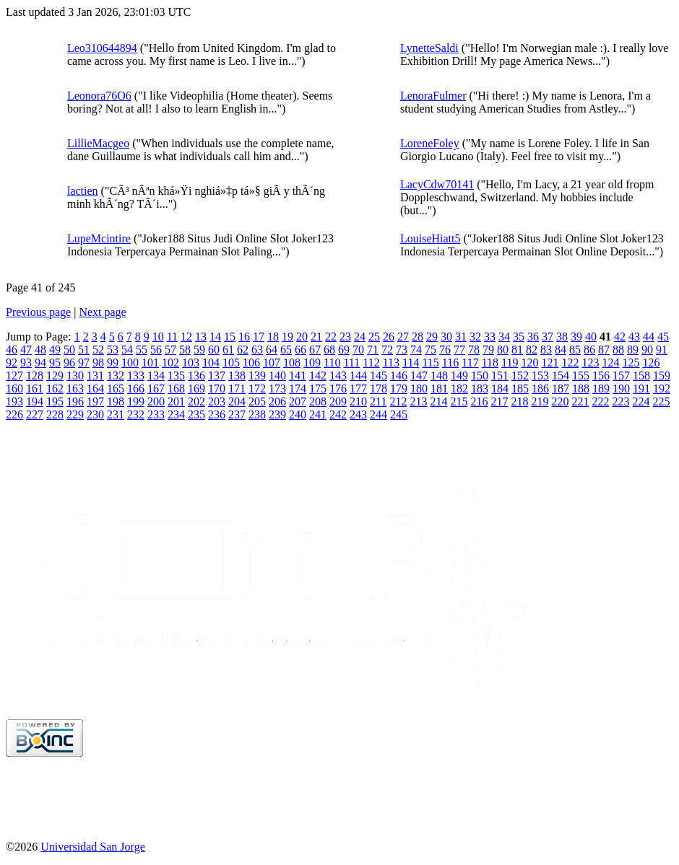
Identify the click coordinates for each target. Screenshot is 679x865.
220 (559, 401)
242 (338, 414)
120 (529, 362)
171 (237, 388)
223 (620, 401)
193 (14, 401)
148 (439, 375)
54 (127, 349)
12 (186, 336)
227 (34, 414)
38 (562, 336)
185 (520, 388)
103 (190, 362)
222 (600, 401)
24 (360, 336)
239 (277, 414)
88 (618, 349)
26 (388, 336)
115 (430, 362)
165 (115, 388)
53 (112, 349)
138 (237, 375)
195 (55, 401)
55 (141, 349)
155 (580, 375)
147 (419, 375)
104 (211, 362)
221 (580, 401)
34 (504, 336)
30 (446, 336)
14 (215, 336)
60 (214, 349)
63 (257, 349)
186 (540, 388)
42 (620, 336)
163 (75, 388)
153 (540, 375)
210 (358, 401)
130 (75, 375)
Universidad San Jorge (92, 846)
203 (216, 401)
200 (156, 401)
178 (378, 388)
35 (518, 336)
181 (439, 388)
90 (647, 349)
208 (317, 401)
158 (641, 375)
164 (95, 388)
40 (591, 336)
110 (332, 362)
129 (55, 375)
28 (417, 336)
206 (277, 401)
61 (228, 349)
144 (358, 375)
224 (640, 401)
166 (135, 388)
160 (14, 388)
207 (297, 401)
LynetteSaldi (429, 48)
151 (500, 375)
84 (560, 349)
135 (176, 375)
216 (479, 401)
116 (450, 362)
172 (257, 388)
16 (244, 336)
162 (55, 388)
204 (237, 401)
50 (69, 349)
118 (490, 362)
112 (371, 362)
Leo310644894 (102, 48)
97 (84, 362)
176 (338, 388)
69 (344, 349)
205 (257, 401)
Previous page (38, 312)
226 (14, 414)
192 (661, 388)
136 (196, 375)
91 (661, 349)
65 (286, 349)
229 (75, 414)
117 (470, 362)
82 (531, 349)
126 (650, 362)
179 (398, 388)
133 (135, 375)
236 (216, 414)
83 (546, 349)
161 (34, 388)
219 (539, 401)
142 (317, 375)
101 (150, 362)
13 (201, 336)
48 (40, 349)
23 (345, 336)
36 (533, 336)
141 (297, 375)
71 (373, 349)
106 (251, 362)
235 (196, 414)
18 (273, 336)
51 (84, 349)
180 (419, 388)
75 (430, 349)
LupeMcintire (99, 238)
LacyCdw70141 (437, 184)
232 (135, 414)
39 (576, 336)
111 (351, 362)
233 (156, 414)
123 (590, 362)
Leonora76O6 (99, 95)
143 (338, 375)
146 (398, 375)
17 (258, 336)
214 (438, 401)
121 (549, 362)
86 (589, 349)
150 (479, 375)
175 (317, 388)
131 (95, 375)
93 (26, 362)
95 (55, 362)
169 (196, 388)
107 (271, 362)
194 (34, 401)
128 (34, 375)
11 (172, 336)
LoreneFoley (429, 143)
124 (610, 362)
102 (170, 362)
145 (378, 375)
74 (416, 349)
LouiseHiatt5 (430, 238)
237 (237, 414)
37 (547, 336)
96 (69, 362)
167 (156, 388)
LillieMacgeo (98, 143)
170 (216, 388)
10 (158, 336)
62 (242, 349)
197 (95, 401)
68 (329, 349)
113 (391, 362)
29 (432, 336)
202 (196, 401)
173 (277, 388)
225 (661, 401)
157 (621, 375)
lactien (82, 191)
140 (277, 375)
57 (170, 349)
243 (358, 414)
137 (216, 375)
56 (156, 349)
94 (40, 362)
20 (302, 336)
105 (231, 362)
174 (297, 388)
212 (398, 401)
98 (98, 362)
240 (297, 414)
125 (630, 362)
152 (520, 375)
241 (317, 414)
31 (461, 336)
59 (199, 349)
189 (601, 388)
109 (312, 362)
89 (633, 349)
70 (358, 349)
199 (135, 401)
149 (459, 375)
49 (55, 349)
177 (358, 388)
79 (488, 349)
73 (401, 349)
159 (661, 375)
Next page (102, 312)
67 (315, 349)
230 (95, 414)
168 (176, 388)
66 (300, 349)
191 (641, 388)
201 (176, 401)
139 (257, 375)
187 (560, 388)
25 (374, 336)
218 (519, 401)
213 (418, 401)
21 (316, 336)
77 (459, 349)
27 (403, 336)
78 (474, 349)
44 (648, 336)
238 (257, 414)
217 (499, 401)
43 (634, 336)
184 (500, 388)
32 (475, 336)
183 (479, 388)
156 (601, 375)
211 (378, 401)
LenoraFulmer (433, 95)
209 (338, 401)
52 (98, 349)
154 (560, 375)
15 (229, 336)
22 (331, 336)
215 (458, 401)
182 (459, 388)
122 (570, 362)
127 (14, 375)
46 (11, 349)
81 (517, 349)
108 (291, 362)
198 (115, 401)
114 (410, 362)
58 (185, 349)
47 (26, 349)
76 (445, 349)
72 (387, 349)
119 (509, 362)
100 (130, 362)
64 (271, 349)
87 (604, 349)
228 (55, 414)
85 (575, 349)
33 (490, 336)
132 (115, 375)
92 (11, 362)
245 (398, 414)
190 (621, 388)
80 (503, 349)
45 (663, 336)
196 (75, 401)
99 (112, 362)
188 (580, 388)
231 (115, 414)
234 (176, 414)
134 (156, 375)
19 (287, 336)
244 (378, 414)
